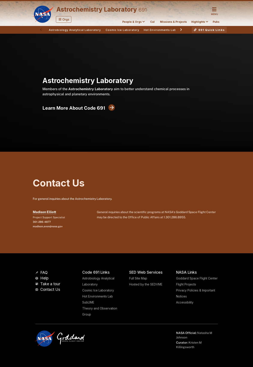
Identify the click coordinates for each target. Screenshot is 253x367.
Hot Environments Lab (97, 296)
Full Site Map (138, 278)
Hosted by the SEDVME (145, 284)
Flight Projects (186, 284)
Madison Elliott (44, 212)
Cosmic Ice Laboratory (98, 290)
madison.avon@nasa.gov (48, 226)
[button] (64, 19)
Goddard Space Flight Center (197, 278)
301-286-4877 (42, 221)
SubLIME (88, 302)
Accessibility (184, 302)
